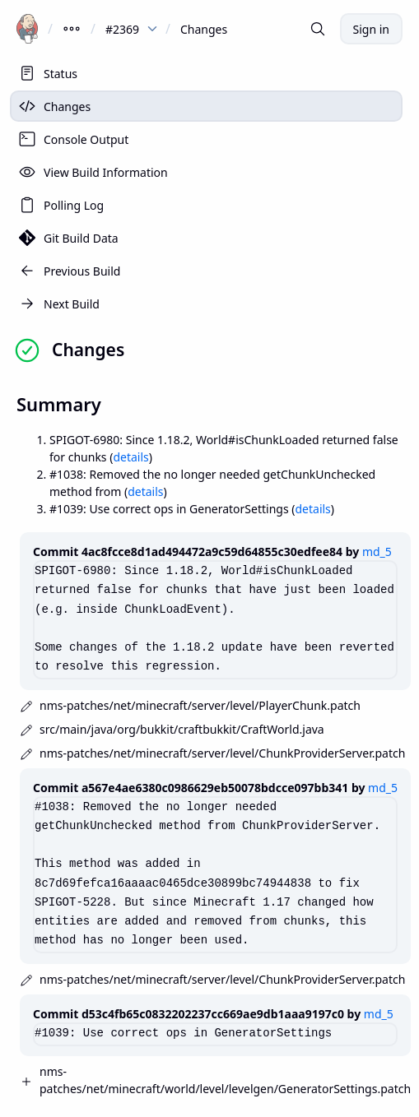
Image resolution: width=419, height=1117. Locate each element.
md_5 (377, 551)
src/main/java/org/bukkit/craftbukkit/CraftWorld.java (182, 729)
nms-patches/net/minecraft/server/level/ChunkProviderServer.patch (222, 753)
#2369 (122, 29)
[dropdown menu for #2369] (152, 28)
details (130, 457)
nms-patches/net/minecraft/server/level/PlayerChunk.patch (200, 705)
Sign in (371, 29)
